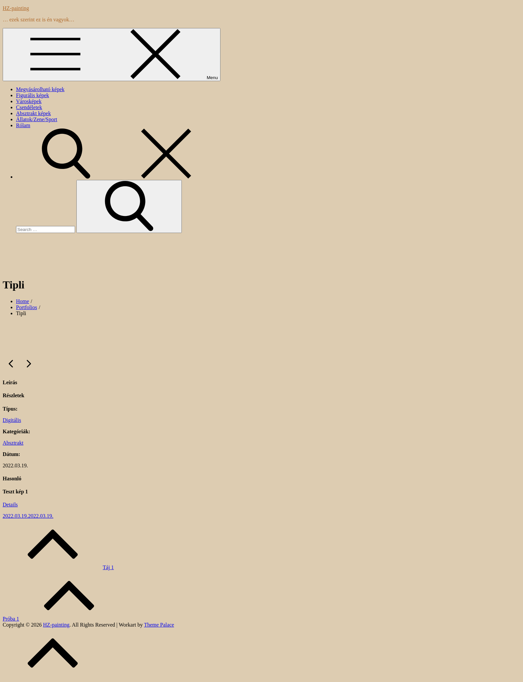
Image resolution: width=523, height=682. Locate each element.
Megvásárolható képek (40, 89)
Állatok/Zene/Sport (36, 119)
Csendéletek (29, 107)
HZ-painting (16, 8)
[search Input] (45, 229)
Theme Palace (159, 625)
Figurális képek (32, 95)
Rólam (23, 125)
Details (10, 504)
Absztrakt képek (33, 113)
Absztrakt (13, 443)
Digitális (12, 420)
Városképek (28, 101)
